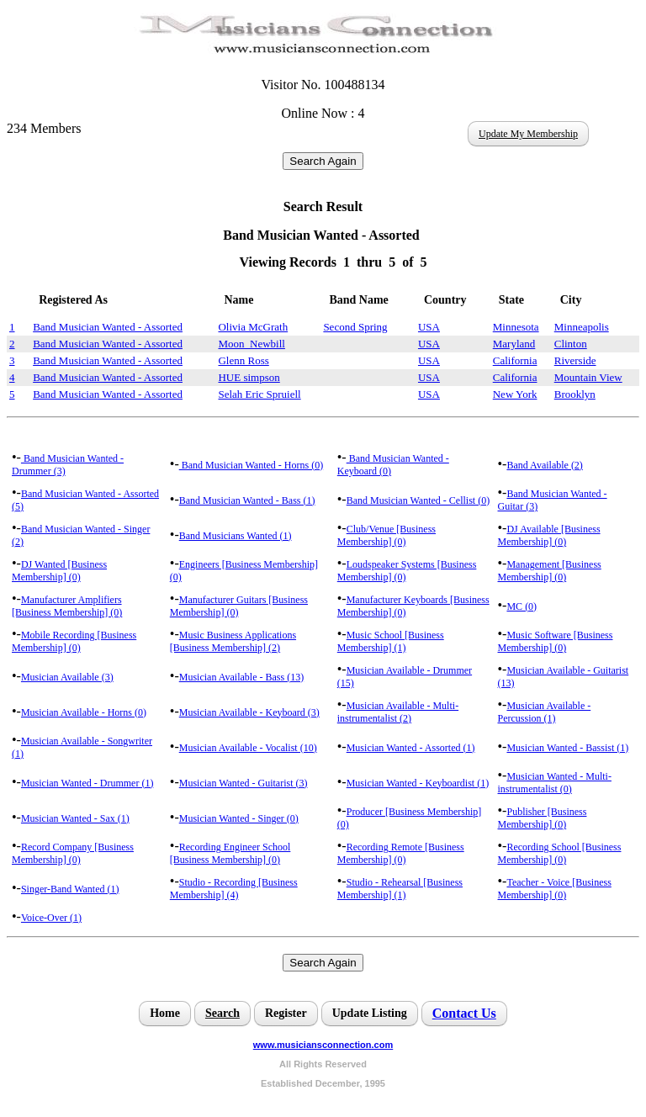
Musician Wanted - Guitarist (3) (243, 783)
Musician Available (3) (67, 677)
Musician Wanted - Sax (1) (75, 818)
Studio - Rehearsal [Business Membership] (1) (400, 888)
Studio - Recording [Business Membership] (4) (234, 888)
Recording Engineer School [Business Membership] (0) (230, 853)
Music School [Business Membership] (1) (390, 641)
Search (222, 1013)
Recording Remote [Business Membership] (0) (400, 853)
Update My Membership (528, 134)
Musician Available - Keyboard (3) (249, 712)
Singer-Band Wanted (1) (70, 889)
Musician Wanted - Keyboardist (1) (418, 783)
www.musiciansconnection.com (323, 1045)
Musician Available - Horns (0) (83, 712)
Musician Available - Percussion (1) (544, 712)
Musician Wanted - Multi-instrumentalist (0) (555, 782)
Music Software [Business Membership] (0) (555, 641)
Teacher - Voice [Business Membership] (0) (555, 888)
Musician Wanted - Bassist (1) (567, 748)
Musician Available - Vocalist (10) (248, 748)
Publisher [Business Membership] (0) (542, 818)
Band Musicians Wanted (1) (235, 536)
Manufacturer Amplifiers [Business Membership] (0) (67, 606)
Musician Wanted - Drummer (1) (87, 783)
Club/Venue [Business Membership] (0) (386, 535)
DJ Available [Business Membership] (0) (549, 535)
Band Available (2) (544, 465)
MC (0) (521, 606)
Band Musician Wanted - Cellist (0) (418, 500)
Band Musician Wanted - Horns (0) (251, 465)
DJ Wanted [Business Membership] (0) (59, 570)
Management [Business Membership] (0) (549, 570)
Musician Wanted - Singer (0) (239, 818)
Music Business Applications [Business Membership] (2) (233, 641)
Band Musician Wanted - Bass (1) (247, 500)
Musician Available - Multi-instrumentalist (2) (397, 712)
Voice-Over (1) (51, 918)
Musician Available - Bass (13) (241, 677)
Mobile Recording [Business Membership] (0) (74, 641)
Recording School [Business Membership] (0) (560, 853)
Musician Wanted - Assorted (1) (411, 748)
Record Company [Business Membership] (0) (73, 853)
